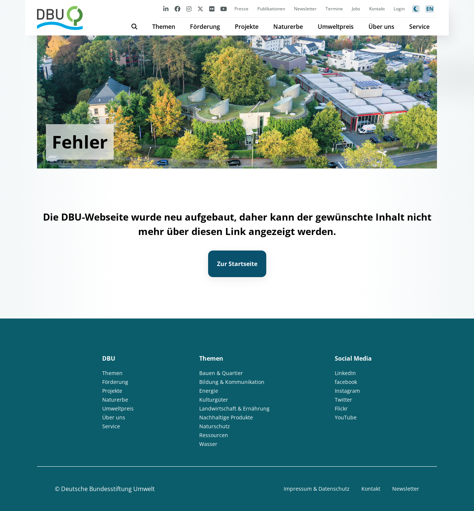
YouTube (346, 417)
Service (419, 27)
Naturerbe (288, 27)
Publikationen (271, 9)
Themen (163, 27)
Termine (334, 9)
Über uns (381, 27)
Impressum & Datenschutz (317, 488)
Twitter (343, 399)
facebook (346, 381)
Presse (241, 9)
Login (399, 9)
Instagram (347, 390)
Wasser (208, 443)
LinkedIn (345, 373)
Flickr (341, 408)
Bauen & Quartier (221, 373)
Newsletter (305, 9)
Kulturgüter (213, 399)
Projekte (246, 27)
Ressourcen (213, 435)
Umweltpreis (336, 27)
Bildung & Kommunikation (231, 381)
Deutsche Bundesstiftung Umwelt (108, 489)
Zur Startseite (237, 264)
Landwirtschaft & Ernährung (234, 408)
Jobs (356, 9)
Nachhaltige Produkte (226, 417)
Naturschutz (214, 426)
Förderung (205, 27)
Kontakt (377, 9)
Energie (208, 390)
